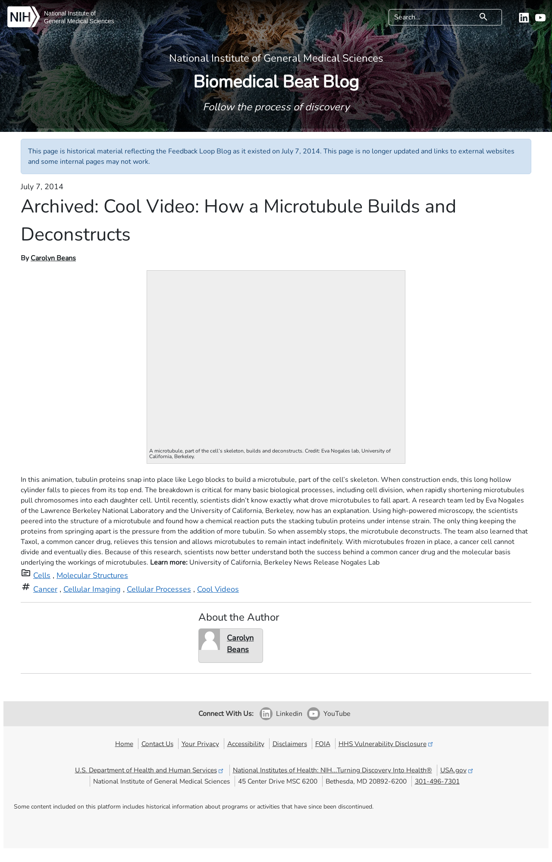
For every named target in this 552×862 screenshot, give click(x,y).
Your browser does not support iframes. (276, 357)
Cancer (45, 589)
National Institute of (70, 13)
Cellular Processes (159, 589)
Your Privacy (200, 743)
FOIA (322, 743)
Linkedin (289, 713)
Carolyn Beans (53, 258)
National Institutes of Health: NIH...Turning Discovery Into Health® (332, 770)
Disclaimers (290, 743)
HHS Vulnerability (386, 743)
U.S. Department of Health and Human (150, 770)
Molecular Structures (92, 575)
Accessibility (245, 743)
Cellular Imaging (92, 589)
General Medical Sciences (79, 21)
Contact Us (157, 743)
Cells (41, 575)
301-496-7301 (437, 781)
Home (124, 743)
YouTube (337, 713)
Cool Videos (218, 589)
